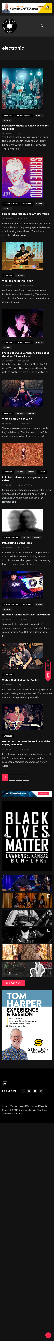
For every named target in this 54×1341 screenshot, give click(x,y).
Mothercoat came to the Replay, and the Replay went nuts (26, 743)
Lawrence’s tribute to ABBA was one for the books (25, 127)
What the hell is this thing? (17, 281)
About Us (24, 1106)
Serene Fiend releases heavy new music (25, 214)
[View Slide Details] (27, 833)
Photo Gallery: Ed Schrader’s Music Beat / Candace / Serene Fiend (26, 354)
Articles (8, 115)
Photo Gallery (24, 115)
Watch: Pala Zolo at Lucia (17, 418)
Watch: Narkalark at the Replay (20, 680)
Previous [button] (6, 835)
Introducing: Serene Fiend (17, 543)
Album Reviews (11, 204)
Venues (13, 1106)
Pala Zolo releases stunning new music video (25, 479)
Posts (39, 115)
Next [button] (48, 835)
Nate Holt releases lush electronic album (26, 614)
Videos (42, 472)
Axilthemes (17, 1113)
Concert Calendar (40, 1106)
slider (7, 120)
